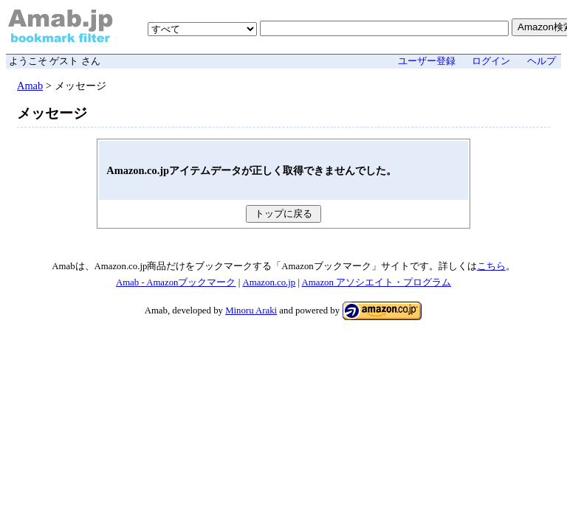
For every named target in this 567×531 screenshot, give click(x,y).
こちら (491, 266)
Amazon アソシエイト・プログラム (377, 282)
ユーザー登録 (427, 61)
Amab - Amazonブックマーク (176, 282)
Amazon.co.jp (268, 282)
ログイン (491, 61)
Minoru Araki (251, 310)
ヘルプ (541, 61)
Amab (30, 85)
